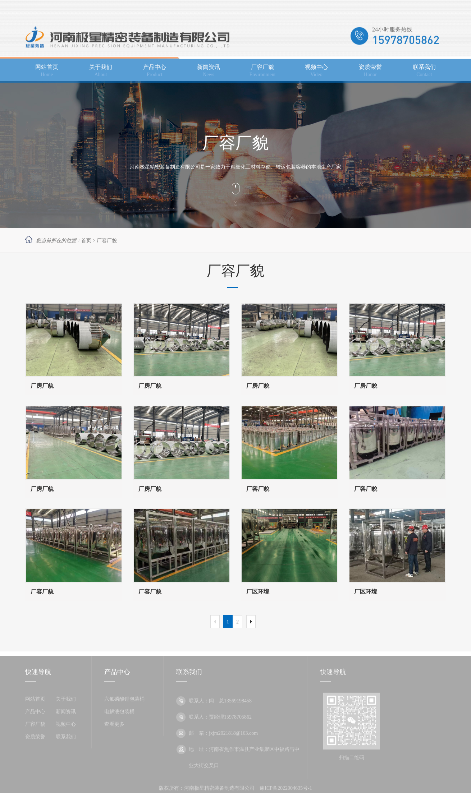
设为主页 (412, 9)
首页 (86, 240)
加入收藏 (388, 9)
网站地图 (436, 9)
